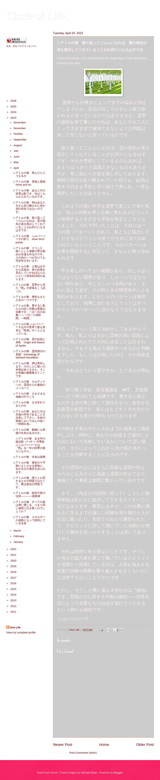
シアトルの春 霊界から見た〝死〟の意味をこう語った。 (29, 287)
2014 (13, 594)
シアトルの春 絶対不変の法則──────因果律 (29, 494)
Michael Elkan (89, 772)
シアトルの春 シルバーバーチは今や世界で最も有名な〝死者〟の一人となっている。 (29, 329)
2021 (13, 554)
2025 (13, 106)
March (17, 530)
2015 (13, 589)
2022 (13, 549)
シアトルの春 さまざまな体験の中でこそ (29, 395)
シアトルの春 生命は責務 (29, 456)
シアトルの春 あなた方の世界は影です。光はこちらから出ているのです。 (29, 193)
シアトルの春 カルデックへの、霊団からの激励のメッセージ (29, 384)
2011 (13, 611)
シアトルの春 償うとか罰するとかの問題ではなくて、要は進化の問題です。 (29, 482)
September (20, 139)
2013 (13, 600)
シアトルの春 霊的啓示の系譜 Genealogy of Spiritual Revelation (29, 354)
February (19, 536)
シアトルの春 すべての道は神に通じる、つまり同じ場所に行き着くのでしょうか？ (29, 506)
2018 (13, 572)
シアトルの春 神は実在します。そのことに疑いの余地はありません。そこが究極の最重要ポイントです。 (29, 369)
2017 (13, 577)
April (16, 168)
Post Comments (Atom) (83, 752)
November (19, 128)
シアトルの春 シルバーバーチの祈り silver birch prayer (29, 239)
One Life (15, 627)
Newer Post (62, 744)
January (18, 542)
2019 (13, 566)
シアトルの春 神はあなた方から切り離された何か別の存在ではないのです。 (29, 207)
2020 (13, 560)
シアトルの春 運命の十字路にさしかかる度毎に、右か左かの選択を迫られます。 (29, 467)
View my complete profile (21, 632)
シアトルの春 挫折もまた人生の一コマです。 (29, 298)
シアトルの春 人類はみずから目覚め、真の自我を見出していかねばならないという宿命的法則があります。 (29, 273)
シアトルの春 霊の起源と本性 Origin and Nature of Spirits (29, 342)
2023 (13, 117)
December (19, 122)
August (17, 145)
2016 (13, 583)
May (16, 162)
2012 (13, 606)
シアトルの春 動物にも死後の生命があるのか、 (29, 431)
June (16, 156)
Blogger (118, 772)
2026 (13, 100)
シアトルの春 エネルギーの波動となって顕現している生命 (29, 520)
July (16, 150)
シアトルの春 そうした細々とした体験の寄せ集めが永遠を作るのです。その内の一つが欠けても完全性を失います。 (29, 254)
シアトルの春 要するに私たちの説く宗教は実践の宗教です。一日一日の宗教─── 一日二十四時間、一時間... (29, 312)
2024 (13, 112)
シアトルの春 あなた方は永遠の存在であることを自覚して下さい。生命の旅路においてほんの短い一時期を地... (29, 418)
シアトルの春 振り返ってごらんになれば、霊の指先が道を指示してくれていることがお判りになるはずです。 (29, 224)
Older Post (145, 744)
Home (104, 744)
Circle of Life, (37, 15)
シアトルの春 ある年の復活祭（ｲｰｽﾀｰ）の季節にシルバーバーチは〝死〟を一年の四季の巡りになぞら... (29, 445)
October (18, 133)
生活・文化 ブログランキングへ (21, 46)
